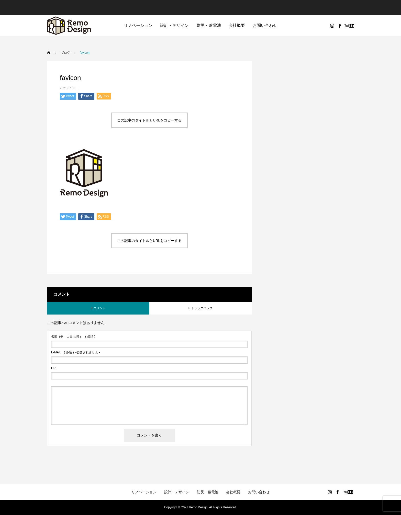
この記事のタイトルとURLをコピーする (149, 120)
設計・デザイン (174, 25)
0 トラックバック (200, 308)
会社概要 (237, 25)
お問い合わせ (265, 25)
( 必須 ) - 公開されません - (75, 352)
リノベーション (138, 25)
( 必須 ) (73, 336)
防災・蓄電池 (208, 25)
